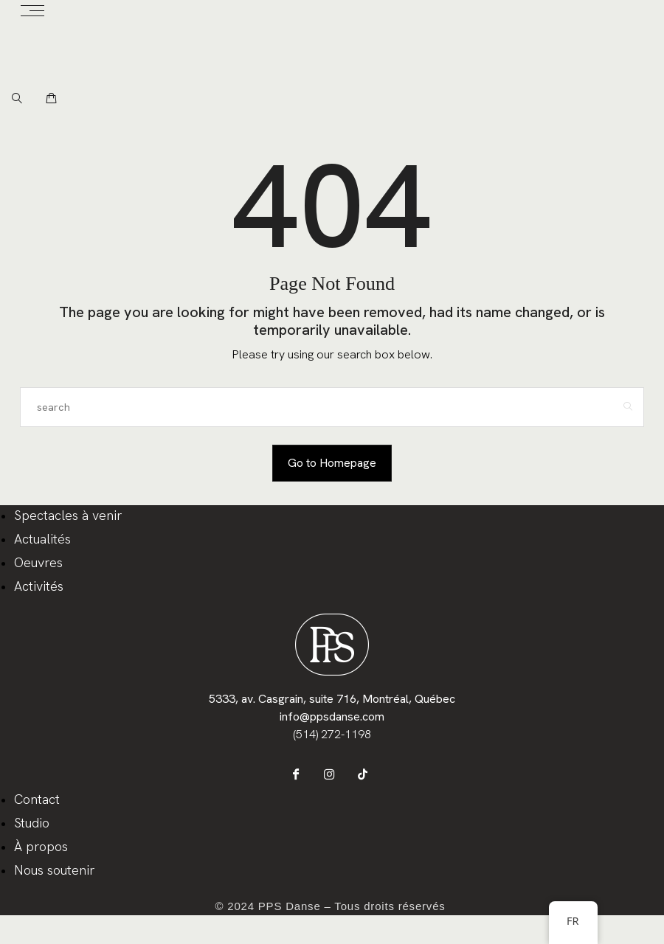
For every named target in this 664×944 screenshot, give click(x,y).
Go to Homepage (332, 463)
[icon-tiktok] (362, 777)
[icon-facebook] (303, 777)
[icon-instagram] (332, 777)
